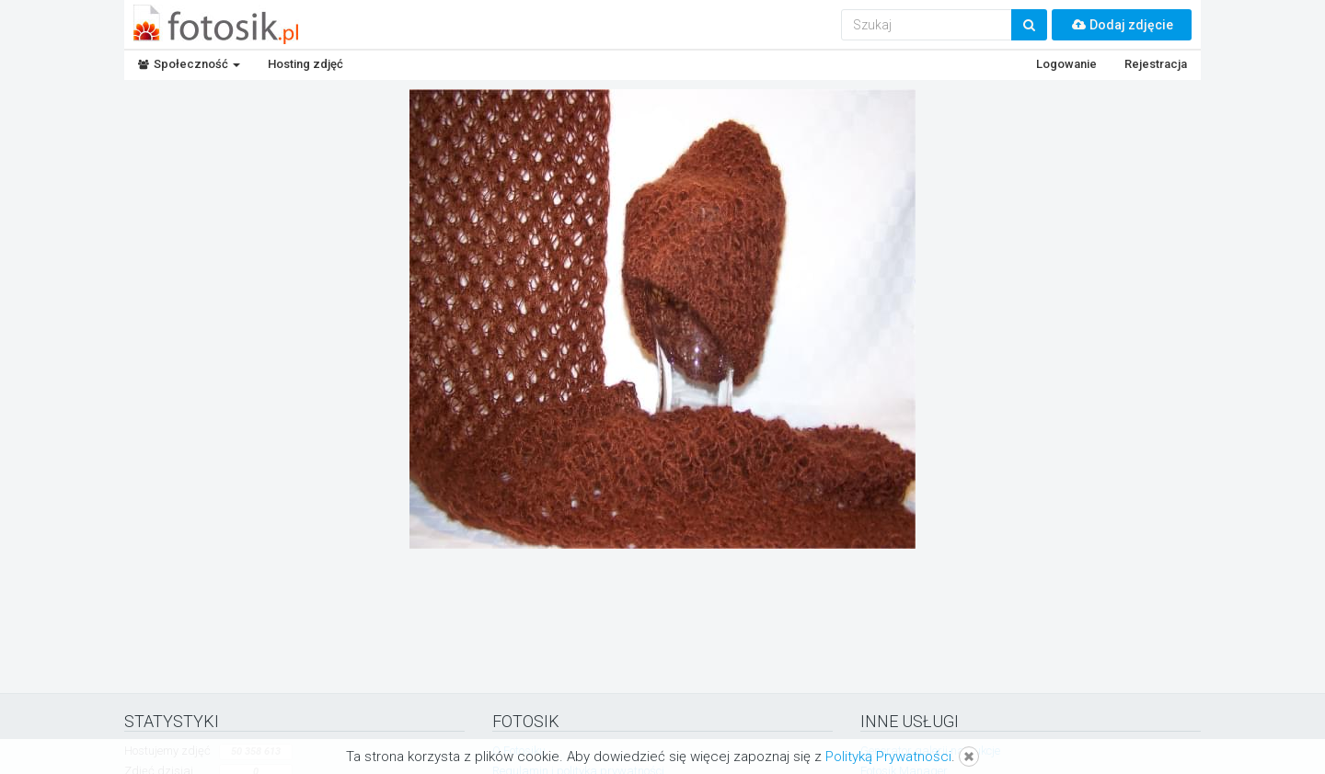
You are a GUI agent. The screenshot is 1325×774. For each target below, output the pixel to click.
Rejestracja (1155, 64)
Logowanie (1066, 64)
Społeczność (189, 64)
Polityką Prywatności (888, 756)
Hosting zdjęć (305, 64)
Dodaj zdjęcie (1121, 24)
